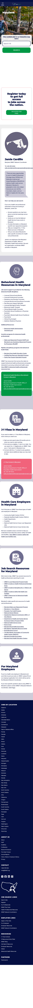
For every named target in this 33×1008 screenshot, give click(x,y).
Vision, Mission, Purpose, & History (10, 857)
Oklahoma (4, 797)
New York (3, 787)
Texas (2, 814)
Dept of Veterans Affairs (7, 729)
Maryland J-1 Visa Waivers (11, 609)
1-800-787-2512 (5, 868)
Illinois (3, 741)
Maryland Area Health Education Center (15, 353)
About (2, 840)
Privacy (3, 859)
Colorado (3, 722)
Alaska (3, 710)
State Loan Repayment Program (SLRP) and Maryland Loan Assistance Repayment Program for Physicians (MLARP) (17, 342)
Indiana (3, 744)
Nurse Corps (7, 624)
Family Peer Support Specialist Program (15, 357)
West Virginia (4, 826)
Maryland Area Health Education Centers (15, 638)
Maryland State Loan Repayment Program (16, 607)
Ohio (2, 795)
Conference (4, 847)
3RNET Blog (4, 941)
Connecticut (4, 724)
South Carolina (5, 807)
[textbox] (16, 43)
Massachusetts (5, 761)
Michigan (3, 763)
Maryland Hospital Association (13, 636)
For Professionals (5, 905)
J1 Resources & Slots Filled (8, 939)
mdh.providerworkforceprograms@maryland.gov (19, 168)
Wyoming (4, 831)
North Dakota (4, 792)
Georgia (3, 734)
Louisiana (3, 753)
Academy (3, 844)
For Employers (5, 923)
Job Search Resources (7, 944)
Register (3, 902)
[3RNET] (16, 4)
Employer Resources (6, 925)
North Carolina (5, 790)
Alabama (3, 707)
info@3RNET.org (5, 870)
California (3, 717)
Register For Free (17, 112)
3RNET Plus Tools (5, 907)
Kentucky (3, 751)
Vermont (3, 819)
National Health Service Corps (12, 622)
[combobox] (16, 43)
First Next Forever (6, 852)
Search (16, 50)
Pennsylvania (4, 802)
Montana (3, 773)
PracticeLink (4, 960)
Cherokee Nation (5, 719)
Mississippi (4, 768)
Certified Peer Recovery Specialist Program (16, 355)
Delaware (3, 727)
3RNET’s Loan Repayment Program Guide (16, 582)
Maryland (3, 758)
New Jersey (4, 782)
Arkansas (3, 715)
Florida (3, 732)
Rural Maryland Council (11, 630)
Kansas (3, 749)
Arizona (3, 712)
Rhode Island (4, 804)
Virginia (3, 821)
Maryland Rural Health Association (14, 626)
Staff (2, 842)
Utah (2, 816)
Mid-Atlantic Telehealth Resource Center (15, 628)
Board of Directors (6, 849)
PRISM (3, 949)
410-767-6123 (11, 166)
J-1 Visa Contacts (5, 936)
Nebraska (3, 775)
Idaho (2, 739)
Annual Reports (5, 854)
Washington (4, 824)
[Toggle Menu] (2, 4)
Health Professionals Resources (9, 909)
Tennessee (4, 812)
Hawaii (3, 736)
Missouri (3, 770)
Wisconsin (4, 828)
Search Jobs (4, 900)
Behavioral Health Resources (8, 951)
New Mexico (4, 785)
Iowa (2, 746)
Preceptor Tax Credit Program (12, 611)
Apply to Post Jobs (6, 921)
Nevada (3, 778)
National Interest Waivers (11, 613)
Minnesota (4, 765)
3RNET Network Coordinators (9, 912)
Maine (2, 756)
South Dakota (4, 809)
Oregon (3, 799)
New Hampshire (5, 780)
